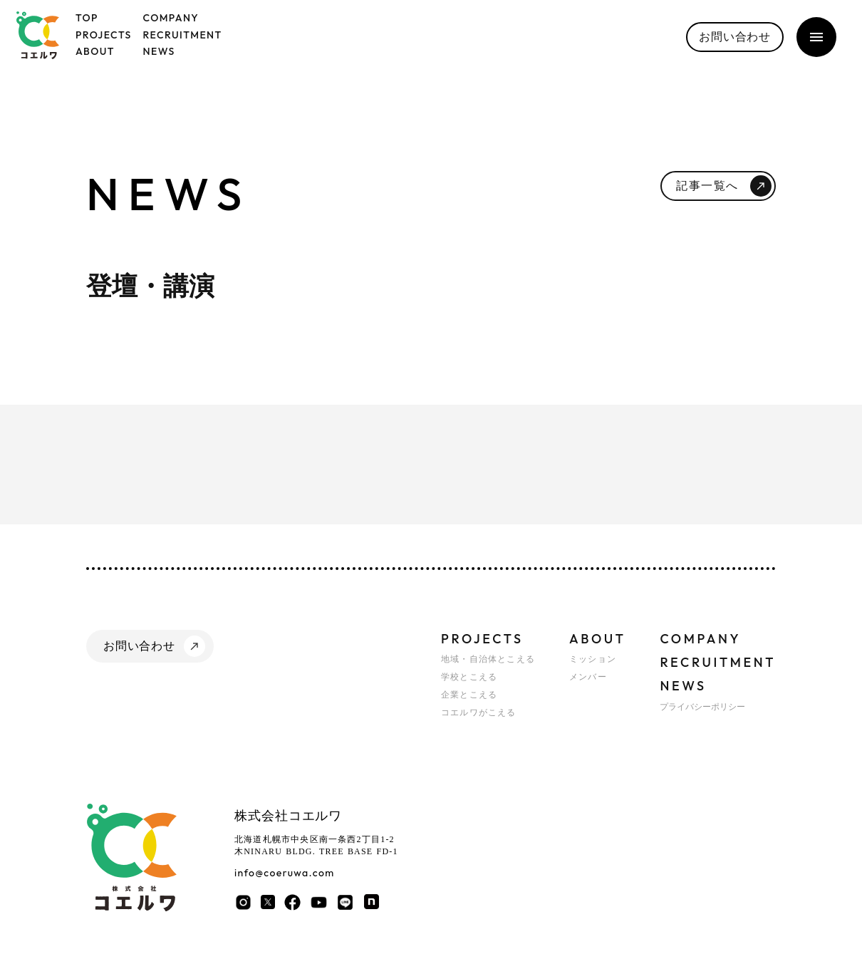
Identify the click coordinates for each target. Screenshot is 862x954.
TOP (87, 17)
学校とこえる (469, 677)
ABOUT (597, 639)
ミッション (592, 659)
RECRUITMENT (718, 662)
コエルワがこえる (478, 712)
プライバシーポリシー (702, 707)
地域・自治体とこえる (488, 659)
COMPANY (700, 639)
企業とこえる (469, 695)
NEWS (683, 686)
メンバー (588, 677)
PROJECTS (482, 639)
